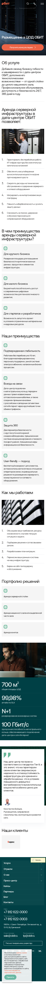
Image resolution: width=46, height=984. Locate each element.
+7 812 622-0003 (16, 921)
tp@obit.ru (29, 938)
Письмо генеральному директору (20, 945)
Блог (6, 898)
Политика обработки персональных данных (12, 971)
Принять (11, 977)
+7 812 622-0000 (17, 914)
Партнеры (9, 892)
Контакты (9, 904)
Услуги (7, 863)
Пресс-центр (11, 880)
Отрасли (8, 869)
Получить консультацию (21, 47)
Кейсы (7, 886)
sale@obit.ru (11, 938)
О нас (7, 875)
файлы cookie (21, 953)
